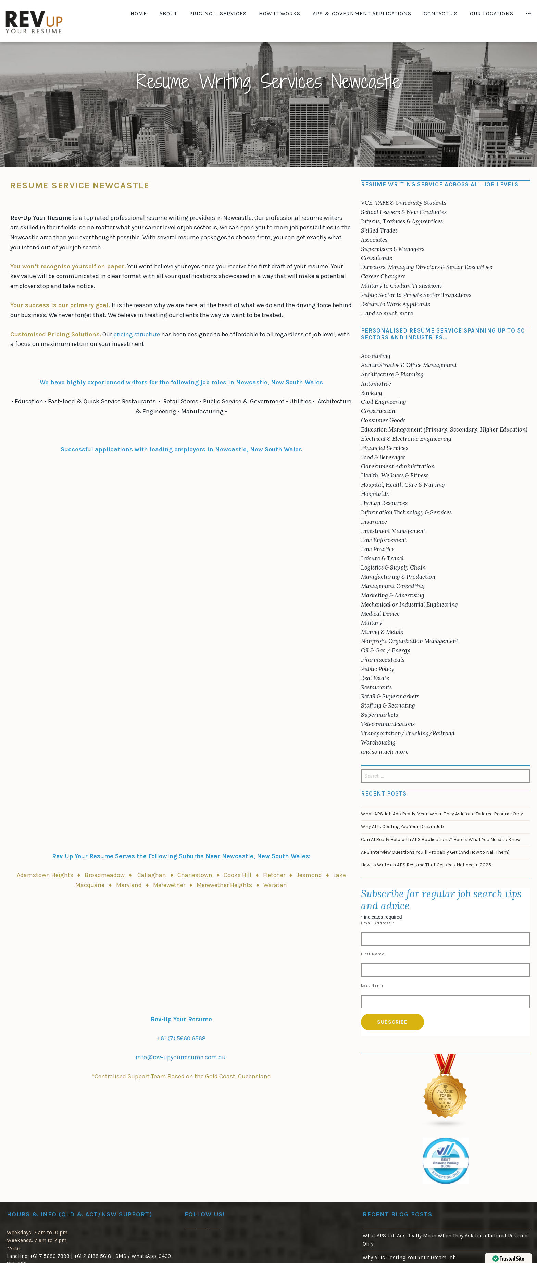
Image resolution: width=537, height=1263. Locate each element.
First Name (372, 954)
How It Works (279, 13)
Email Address (378, 923)
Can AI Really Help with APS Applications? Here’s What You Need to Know (441, 839)
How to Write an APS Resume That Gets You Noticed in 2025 (426, 865)
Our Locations (491, 13)
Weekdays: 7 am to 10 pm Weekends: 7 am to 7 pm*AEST (37, 1240)
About (168, 13)
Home (138, 13)
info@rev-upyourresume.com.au (181, 1057)
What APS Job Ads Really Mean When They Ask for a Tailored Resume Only (442, 814)
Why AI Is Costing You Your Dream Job (402, 826)
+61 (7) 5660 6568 (181, 1038)
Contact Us (441, 13)
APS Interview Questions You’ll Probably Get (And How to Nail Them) (435, 852)
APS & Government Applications (362, 13)
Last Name (372, 985)
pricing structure (137, 334)
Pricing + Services (218, 13)
